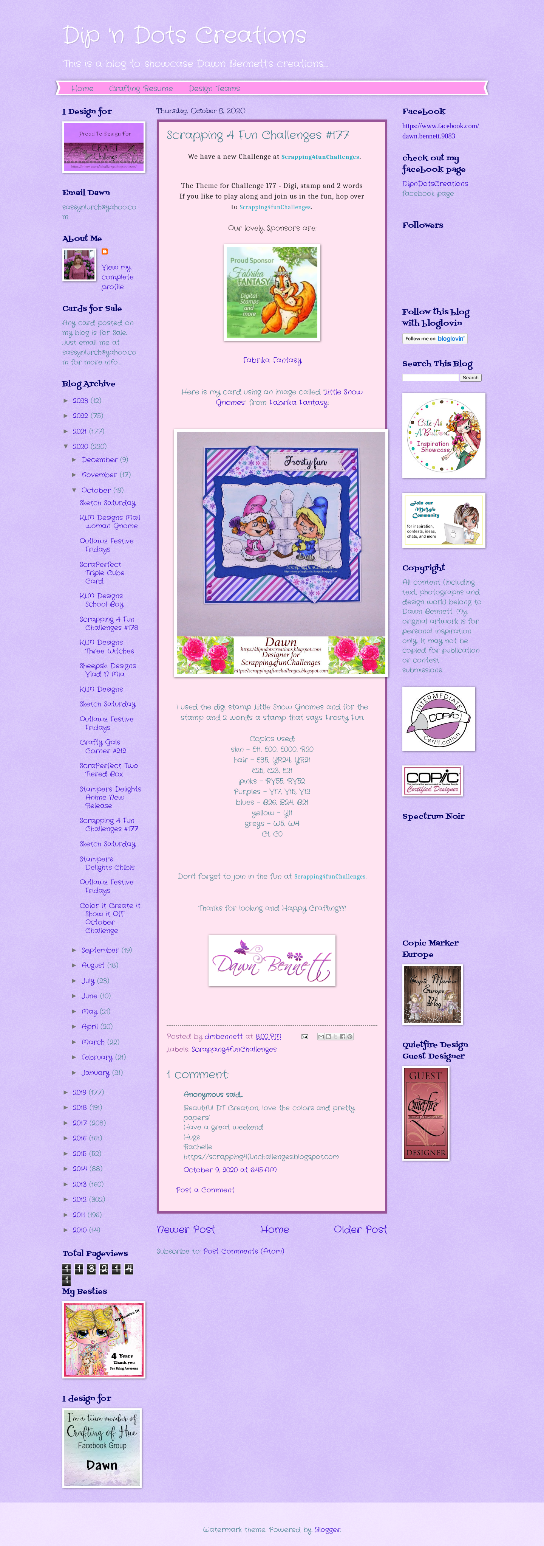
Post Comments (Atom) (243, 1251)
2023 (82, 401)
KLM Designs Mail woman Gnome (110, 522)
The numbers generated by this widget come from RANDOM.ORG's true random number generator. (432, 885)
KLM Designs (101, 689)
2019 (81, 1092)
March (94, 1042)
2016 (81, 1138)
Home (82, 88)
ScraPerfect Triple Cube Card (102, 573)
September (102, 950)
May (91, 1012)
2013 (81, 1184)
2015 (81, 1154)
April (91, 1027)
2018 (81, 1108)
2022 (82, 416)
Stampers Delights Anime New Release (110, 797)
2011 (80, 1215)
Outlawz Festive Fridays (107, 545)
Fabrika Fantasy (272, 360)
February (98, 1057)
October (97, 490)
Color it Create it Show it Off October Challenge (110, 918)
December (101, 460)
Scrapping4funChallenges (275, 207)
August (94, 965)
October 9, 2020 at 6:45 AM (230, 1170)
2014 (81, 1169)
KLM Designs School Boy (101, 600)
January (97, 1073)
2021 (81, 431)
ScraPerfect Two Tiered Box (109, 770)
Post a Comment (205, 1190)
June (91, 996)
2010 (81, 1230)
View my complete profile (118, 277)
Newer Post (186, 1230)
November (101, 475)
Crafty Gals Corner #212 (103, 746)
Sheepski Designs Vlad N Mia (108, 670)
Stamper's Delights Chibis (107, 863)
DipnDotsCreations (435, 184)
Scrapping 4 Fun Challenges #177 (109, 825)
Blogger (327, 1530)
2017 (81, 1123)
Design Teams (214, 88)
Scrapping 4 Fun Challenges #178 (109, 624)
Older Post (360, 1230)
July (89, 981)
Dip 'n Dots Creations (184, 36)
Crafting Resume (141, 88)
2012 (81, 1200)
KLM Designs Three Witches (107, 647)
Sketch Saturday (107, 503)
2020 (82, 447)
